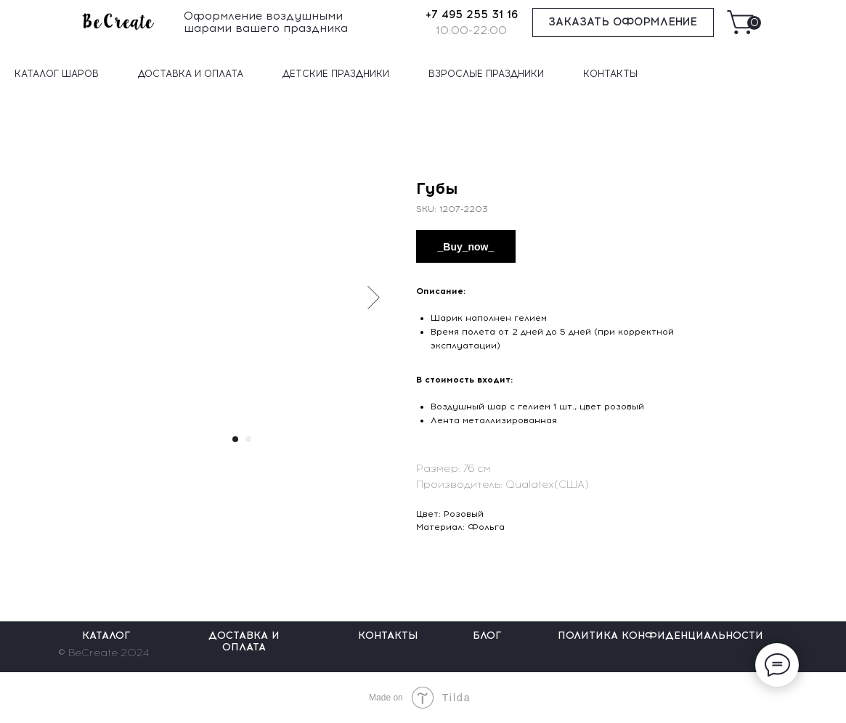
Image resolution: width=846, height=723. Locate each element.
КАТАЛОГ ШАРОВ (57, 73)
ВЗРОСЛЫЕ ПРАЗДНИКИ (486, 73)
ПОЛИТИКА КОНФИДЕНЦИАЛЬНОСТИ (660, 635)
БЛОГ (487, 635)
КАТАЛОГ (106, 635)
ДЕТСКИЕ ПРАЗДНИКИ (335, 73)
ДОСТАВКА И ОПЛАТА (190, 73)
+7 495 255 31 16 (472, 14)
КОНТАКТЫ (610, 73)
